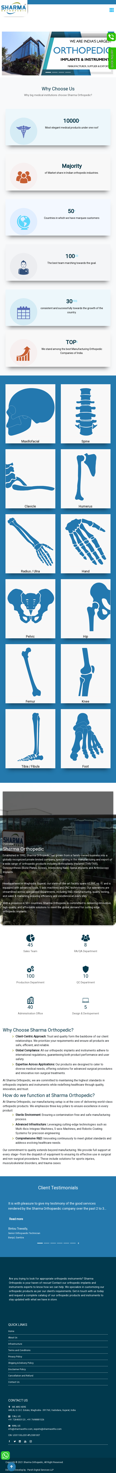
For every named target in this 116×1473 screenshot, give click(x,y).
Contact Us (14, 1382)
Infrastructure (15, 1344)
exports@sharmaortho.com (48, 1429)
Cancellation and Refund (20, 1375)
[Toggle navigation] (111, 10)
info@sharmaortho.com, (20, 1429)
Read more (16, 1219)
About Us (12, 1337)
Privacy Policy (15, 1356)
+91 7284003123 (17, 1419)
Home (11, 1331)
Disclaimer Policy (17, 1369)
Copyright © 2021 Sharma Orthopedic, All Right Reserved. (34, 1462)
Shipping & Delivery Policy (21, 1363)
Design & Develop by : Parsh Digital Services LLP (29, 1470)
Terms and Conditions (19, 1350)
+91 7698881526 (35, 1419)
